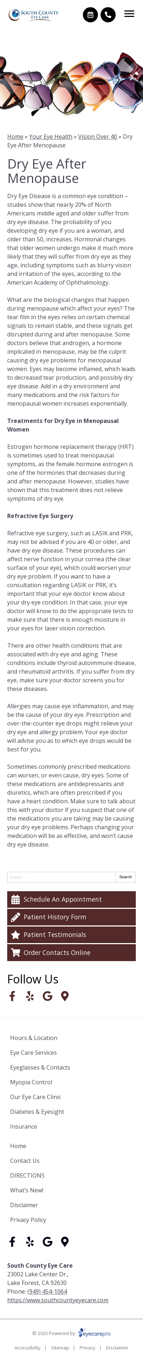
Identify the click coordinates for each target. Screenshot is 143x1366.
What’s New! (26, 1190)
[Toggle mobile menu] (129, 13)
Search (125, 877)
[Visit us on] (65, 996)
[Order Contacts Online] (71, 952)
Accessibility (27, 1347)
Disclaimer (24, 1205)
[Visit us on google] (48, 996)
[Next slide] (131, 77)
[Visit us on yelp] (30, 996)
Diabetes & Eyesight (37, 1112)
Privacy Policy (28, 1220)
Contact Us (25, 1161)
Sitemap (60, 1347)
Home (15, 136)
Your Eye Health (50, 136)
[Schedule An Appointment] (71, 899)
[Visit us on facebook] (12, 996)
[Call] (108, 14)
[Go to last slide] (11, 77)
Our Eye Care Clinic (35, 1097)
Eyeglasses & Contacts (40, 1067)
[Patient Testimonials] (71, 935)
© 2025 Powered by (71, 1333)
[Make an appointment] (90, 14)
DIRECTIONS (27, 1175)
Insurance (23, 1126)
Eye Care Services (33, 1053)
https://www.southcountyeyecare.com (57, 1300)
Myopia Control (31, 1082)
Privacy (87, 1347)
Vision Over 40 (97, 136)
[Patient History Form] (71, 917)
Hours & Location (33, 1038)
